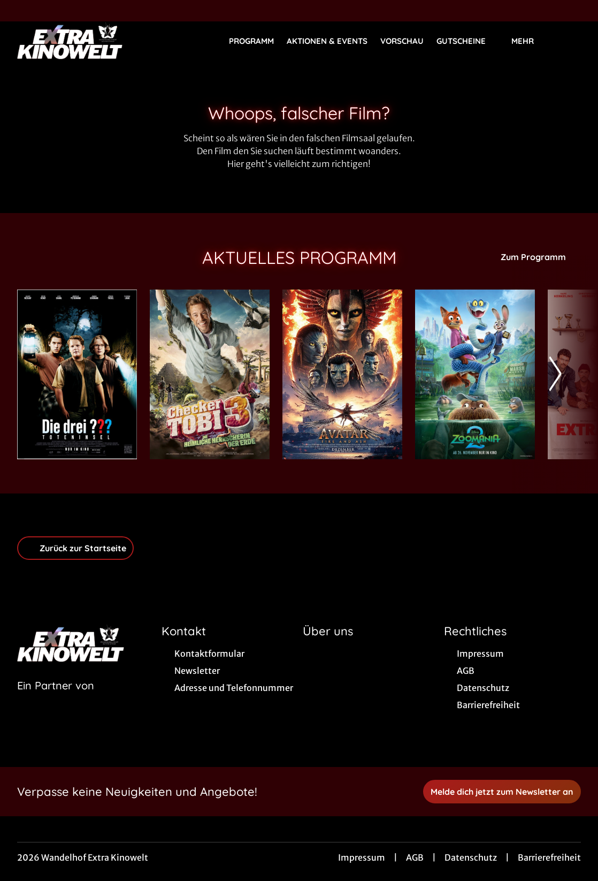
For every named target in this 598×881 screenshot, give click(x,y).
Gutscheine (467, 41)
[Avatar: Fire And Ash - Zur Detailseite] (342, 374)
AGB (415, 857)
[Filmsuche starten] (570, 40)
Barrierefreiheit (549, 857)
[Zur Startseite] (92, 40)
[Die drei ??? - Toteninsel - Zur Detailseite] (77, 374)
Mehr (529, 41)
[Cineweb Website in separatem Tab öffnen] (55, 699)
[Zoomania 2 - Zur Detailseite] (475, 374)
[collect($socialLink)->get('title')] (19, 10)
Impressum (361, 857)
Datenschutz (470, 857)
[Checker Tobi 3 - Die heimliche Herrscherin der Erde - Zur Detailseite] (210, 374)
